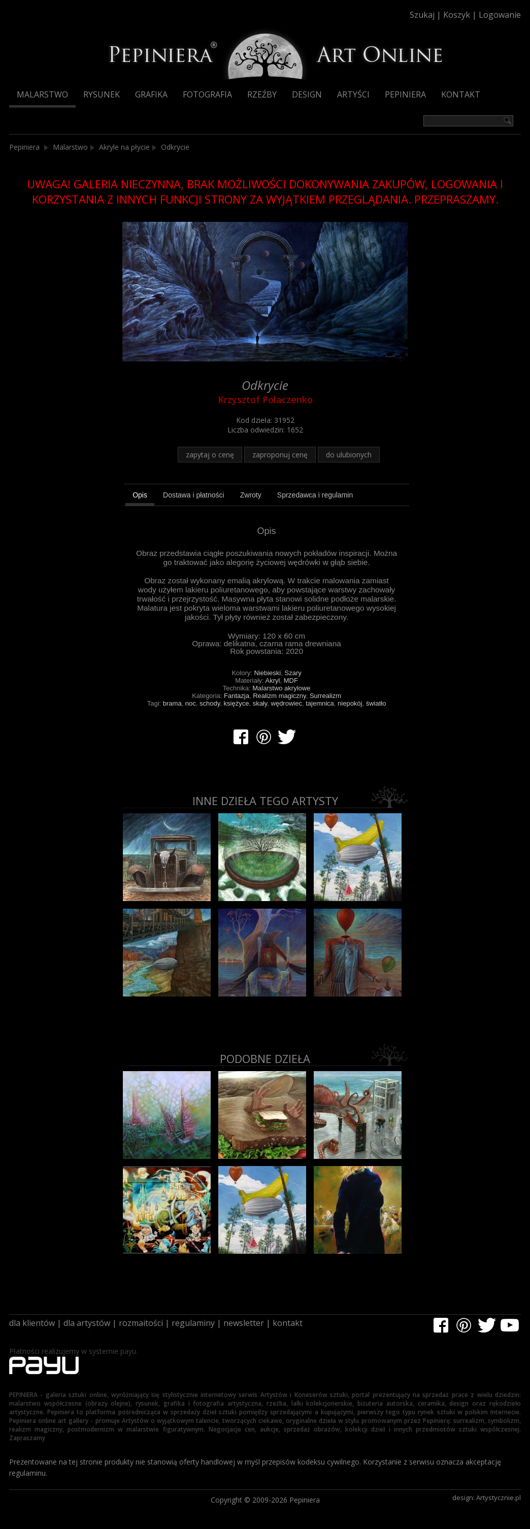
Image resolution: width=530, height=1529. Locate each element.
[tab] (139, 496)
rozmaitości (141, 1322)
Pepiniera (405, 94)
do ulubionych (349, 454)
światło (376, 703)
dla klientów (32, 1322)
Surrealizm (325, 696)
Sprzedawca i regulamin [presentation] (315, 495)
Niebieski (267, 673)
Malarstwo (42, 94)
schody (210, 703)
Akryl (273, 680)
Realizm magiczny (279, 696)
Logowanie (500, 14)
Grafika (151, 94)
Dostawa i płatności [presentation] (193, 495)
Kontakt (460, 94)
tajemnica (320, 703)
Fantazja (236, 696)
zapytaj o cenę (210, 454)
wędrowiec (286, 703)
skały (260, 703)
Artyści (353, 94)
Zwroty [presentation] (250, 495)
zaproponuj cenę (280, 454)
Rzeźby (262, 94)
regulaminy (193, 1322)
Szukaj (422, 14)
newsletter (243, 1322)
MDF (291, 680)
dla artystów (86, 1322)
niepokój (350, 703)
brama (172, 703)
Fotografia (207, 94)
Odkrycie (175, 147)
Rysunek (101, 94)
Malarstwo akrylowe (281, 688)
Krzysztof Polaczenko (265, 399)
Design (307, 94)
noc (190, 703)
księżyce (236, 703)
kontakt (288, 1322)
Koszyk (456, 14)
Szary (292, 673)
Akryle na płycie (124, 147)
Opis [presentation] (139, 495)
